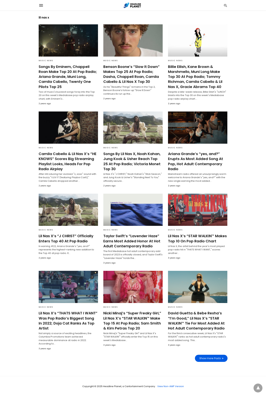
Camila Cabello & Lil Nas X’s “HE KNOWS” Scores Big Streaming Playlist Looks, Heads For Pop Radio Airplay (67, 161)
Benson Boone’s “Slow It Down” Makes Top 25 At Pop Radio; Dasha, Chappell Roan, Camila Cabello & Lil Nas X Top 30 (130, 74)
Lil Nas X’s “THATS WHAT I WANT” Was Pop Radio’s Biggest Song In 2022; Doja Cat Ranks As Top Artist (68, 320)
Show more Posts (210, 358)
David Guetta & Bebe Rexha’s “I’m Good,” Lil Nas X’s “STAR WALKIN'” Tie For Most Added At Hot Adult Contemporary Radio (195, 320)
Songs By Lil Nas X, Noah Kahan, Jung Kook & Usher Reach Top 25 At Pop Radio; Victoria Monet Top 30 (132, 161)
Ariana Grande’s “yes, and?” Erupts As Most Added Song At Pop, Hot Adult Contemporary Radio (195, 161)
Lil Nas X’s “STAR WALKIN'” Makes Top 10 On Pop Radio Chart (196, 238)
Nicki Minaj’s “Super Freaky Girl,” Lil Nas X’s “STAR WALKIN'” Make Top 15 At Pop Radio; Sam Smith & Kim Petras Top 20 (131, 320)
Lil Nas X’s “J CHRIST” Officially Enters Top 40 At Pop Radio (65, 238)
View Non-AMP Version (170, 386)
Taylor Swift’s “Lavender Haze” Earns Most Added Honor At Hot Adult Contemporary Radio (131, 240)
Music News (46, 60)
